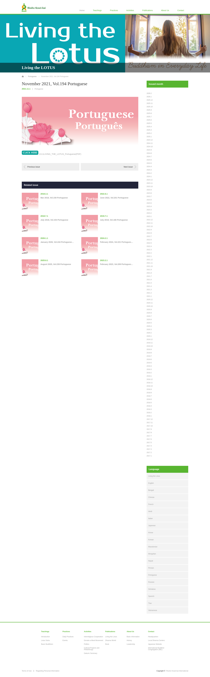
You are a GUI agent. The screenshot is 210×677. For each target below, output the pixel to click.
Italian (150, 518)
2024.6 (149, 160)
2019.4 (149, 366)
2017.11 (150, 423)
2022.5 (149, 243)
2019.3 (149, 369)
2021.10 (150, 266)
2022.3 (149, 250)
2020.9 (149, 310)
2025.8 (149, 113)
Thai (149, 603)
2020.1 (149, 336)
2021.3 (149, 290)
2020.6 (149, 319)
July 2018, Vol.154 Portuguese (54, 220)
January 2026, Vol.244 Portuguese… (57, 242)
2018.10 (150, 386)
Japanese (151, 526)
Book (107, 644)
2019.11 (150, 343)
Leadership (131, 644)
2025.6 (149, 120)
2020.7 (149, 316)
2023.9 (149, 190)
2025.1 (149, 137)
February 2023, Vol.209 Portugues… (116, 264)
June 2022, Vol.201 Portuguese (114, 198)
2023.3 (149, 210)
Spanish (151, 596)
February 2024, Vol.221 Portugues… (116, 242)
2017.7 (149, 436)
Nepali (150, 561)
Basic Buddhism (47, 644)
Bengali (151, 490)
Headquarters (153, 637)
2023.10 (150, 186)
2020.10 (150, 306)
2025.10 (150, 107)
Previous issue (33, 167)
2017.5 (149, 443)
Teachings (97, 10)
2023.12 (150, 180)
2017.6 (149, 439)
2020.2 (149, 333)
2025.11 (150, 103)
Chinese (151, 497)
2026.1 (149, 97)
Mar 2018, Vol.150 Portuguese (54, 198)
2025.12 (150, 100)
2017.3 (149, 449)
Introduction (45, 637)
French (150, 504)
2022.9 (149, 230)
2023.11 (150, 183)
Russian (151, 582)
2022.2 (149, 253)
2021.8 (149, 273)
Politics (86, 644)
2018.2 (149, 413)
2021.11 (150, 263)
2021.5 (149, 283)
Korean (151, 540)
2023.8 (149, 193)
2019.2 (149, 373)
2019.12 (150, 339)
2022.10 (150, 226)
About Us (165, 10)
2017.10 (150, 426)
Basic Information (133, 637)
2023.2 (149, 213)
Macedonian (152, 547)
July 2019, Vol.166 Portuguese (114, 220)
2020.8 (149, 313)
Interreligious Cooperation (93, 637)
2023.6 (149, 200)
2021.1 (149, 296)
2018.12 (150, 379)
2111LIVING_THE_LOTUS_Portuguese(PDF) (60, 154)
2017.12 (150, 419)
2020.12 (150, 300)
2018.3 (149, 409)
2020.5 (149, 323)
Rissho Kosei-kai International (177, 671)
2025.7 (149, 117)
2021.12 (150, 260)
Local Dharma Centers (156, 640)
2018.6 (149, 399)
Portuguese (39, 89)
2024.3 (149, 170)
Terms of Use (27, 671)
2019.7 (149, 356)
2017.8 (149, 433)
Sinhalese (152, 589)
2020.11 (150, 303)
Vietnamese (152, 610)
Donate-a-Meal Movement (93, 640)
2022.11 (150, 223)
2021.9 (149, 270)
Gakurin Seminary (90, 653)
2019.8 (149, 353)
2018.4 (149, 406)
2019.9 (149, 349)
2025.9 (149, 110)
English (151, 483)
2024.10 (150, 147)
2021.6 (149, 280)
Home (81, 10)
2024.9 (149, 150)
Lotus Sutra (45, 640)
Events (65, 640)
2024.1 (149, 176)
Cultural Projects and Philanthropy (91, 648)
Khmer (150, 533)
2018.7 (149, 396)
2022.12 (150, 220)
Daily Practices (68, 637)
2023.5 (149, 203)
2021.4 (149, 286)
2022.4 (149, 246)
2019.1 (149, 376)
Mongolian (152, 554)
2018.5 (149, 403)
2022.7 (149, 236)
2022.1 (149, 256)
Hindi (150, 511)
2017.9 (149, 429)
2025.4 (149, 127)
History (129, 640)
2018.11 (150, 383)
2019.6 (149, 359)
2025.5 (149, 123)
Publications (147, 10)
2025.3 (149, 130)
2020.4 (149, 326)
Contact (180, 10)
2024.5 (149, 163)
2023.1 (149, 216)
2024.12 (150, 140)
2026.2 (149, 93)
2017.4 (149, 446)
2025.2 (149, 133)
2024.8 (149, 153)
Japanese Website (155, 644)
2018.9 (149, 389)
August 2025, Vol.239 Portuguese (56, 264)
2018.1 (149, 416)
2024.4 (149, 167)
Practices (114, 10)
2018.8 (149, 393)
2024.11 (150, 143)
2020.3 (149, 329)
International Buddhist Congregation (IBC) (156, 648)
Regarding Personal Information (47, 671)
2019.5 (149, 363)
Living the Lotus (154, 476)
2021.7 (149, 276)
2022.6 (149, 240)
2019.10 (150, 346)
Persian (151, 568)
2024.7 (149, 157)
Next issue (128, 167)
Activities (130, 10)
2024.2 (149, 173)
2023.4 (149, 206)
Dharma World (110, 640)
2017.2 (149, 453)
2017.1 (149, 456)
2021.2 (149, 293)
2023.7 (149, 196)
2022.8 (149, 233)
